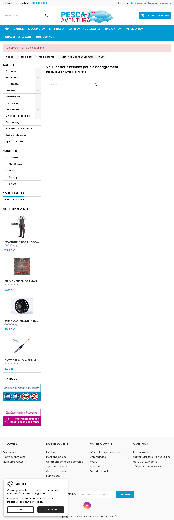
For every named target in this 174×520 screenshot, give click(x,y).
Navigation (113, 29)
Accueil (9, 65)
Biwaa (12, 183)
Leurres (72, 29)
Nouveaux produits (14, 457)
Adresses (95, 466)
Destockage (45, 37)
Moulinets (35, 29)
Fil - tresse (55, 29)
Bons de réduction (101, 471)
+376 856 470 (39, 3)
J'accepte (51, 509)
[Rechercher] (26, 15)
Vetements (133, 29)
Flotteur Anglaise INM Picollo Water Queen (21, 360)
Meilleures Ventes (16, 209)
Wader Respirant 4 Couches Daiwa (21, 241)
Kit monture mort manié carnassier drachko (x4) (21, 281)
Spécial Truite (14, 141)
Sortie (20, 509)
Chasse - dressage (18, 37)
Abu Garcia (15, 164)
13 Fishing (13, 157)
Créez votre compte (159, 3)
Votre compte (101, 444)
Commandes (98, 457)
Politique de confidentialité (24, 502)
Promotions (9, 452)
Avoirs (93, 461)
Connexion (136, 3)
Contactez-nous (56, 471)
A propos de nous (56, 466)
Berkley (12, 177)
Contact (7, 3)
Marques (10, 151)
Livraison (51, 452)
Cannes (18, 29)
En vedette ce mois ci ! (19, 128)
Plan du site (53, 476)
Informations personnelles (105, 452)
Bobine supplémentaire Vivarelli (21, 320)
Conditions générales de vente (64, 461)
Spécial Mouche (16, 135)
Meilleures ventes (13, 461)
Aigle (11, 170)
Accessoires (91, 29)
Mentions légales (56, 457)
